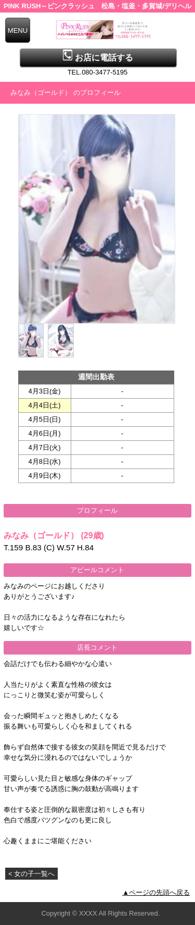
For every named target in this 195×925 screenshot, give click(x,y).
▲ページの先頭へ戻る (156, 892)
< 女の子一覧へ (31, 874)
